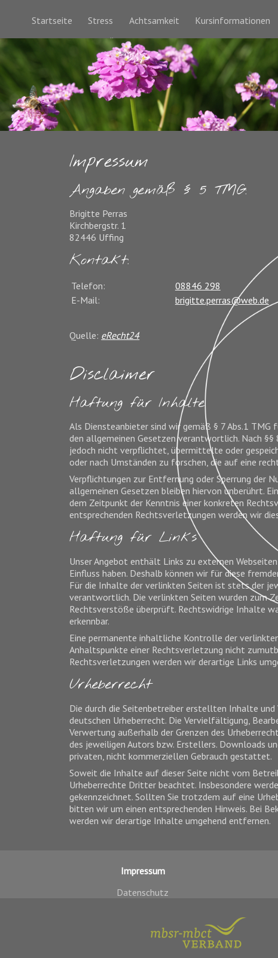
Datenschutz (143, 892)
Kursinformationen (232, 20)
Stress (100, 20)
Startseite (52, 20)
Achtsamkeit (154, 20)
